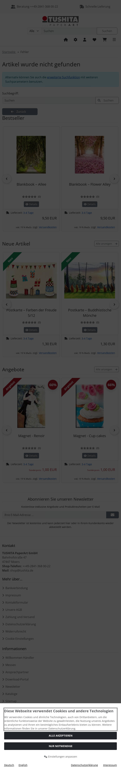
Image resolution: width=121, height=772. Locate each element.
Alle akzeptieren (60, 735)
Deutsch (9, 765)
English (23, 765)
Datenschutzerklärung (84, 765)
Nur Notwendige (60, 746)
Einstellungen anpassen (60, 756)
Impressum (110, 765)
